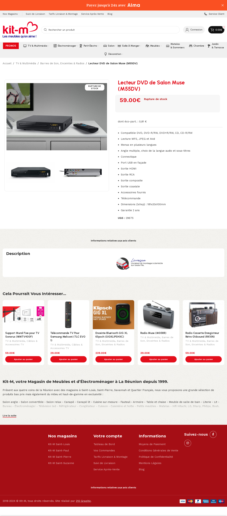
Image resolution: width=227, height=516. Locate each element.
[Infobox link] (214, 14)
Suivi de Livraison (104, 455)
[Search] (110, 29)
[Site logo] (20, 29)
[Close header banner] (222, 5)
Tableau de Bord (104, 436)
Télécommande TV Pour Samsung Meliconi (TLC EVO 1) (67, 336)
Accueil (7, 63)
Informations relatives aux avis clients (113, 240)
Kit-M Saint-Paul (58, 443)
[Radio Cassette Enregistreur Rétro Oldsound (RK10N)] (203, 314)
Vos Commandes (104, 443)
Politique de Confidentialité (156, 449)
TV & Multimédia (26, 63)
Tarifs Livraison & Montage (111, 449)
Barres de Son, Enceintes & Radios (62, 63)
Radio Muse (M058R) (153, 333)
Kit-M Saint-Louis (59, 436)
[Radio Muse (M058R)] (158, 314)
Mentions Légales (150, 455)
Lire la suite (9, 408)
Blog (142, 462)
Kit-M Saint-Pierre (59, 449)
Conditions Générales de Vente (158, 443)
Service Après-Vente (107, 462)
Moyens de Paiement (152, 436)
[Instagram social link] (187, 435)
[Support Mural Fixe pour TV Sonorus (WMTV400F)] (23, 314)
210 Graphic (83, 493)
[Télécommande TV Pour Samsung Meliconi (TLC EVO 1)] (68, 314)
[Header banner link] (108, 5)
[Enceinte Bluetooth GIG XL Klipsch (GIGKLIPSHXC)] (113, 314)
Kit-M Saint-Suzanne (61, 455)
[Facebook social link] (213, 427)
